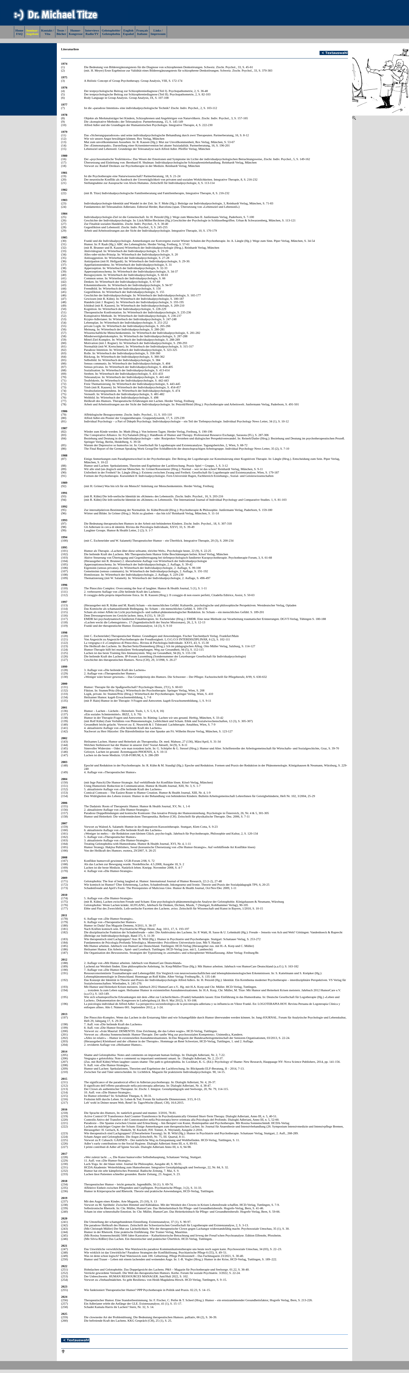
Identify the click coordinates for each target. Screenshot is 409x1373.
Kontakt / (47, 30)
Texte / (61, 30)
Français (142, 30)
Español (128, 33)
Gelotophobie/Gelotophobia (111, 32)
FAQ (19, 33)
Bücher (61, 33)
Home (19, 30)
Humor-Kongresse (76, 32)
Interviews (92, 30)
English (128, 30)
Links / (158, 30)
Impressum (158, 33)
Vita (47, 33)
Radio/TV (92, 33)
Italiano (142, 33)
